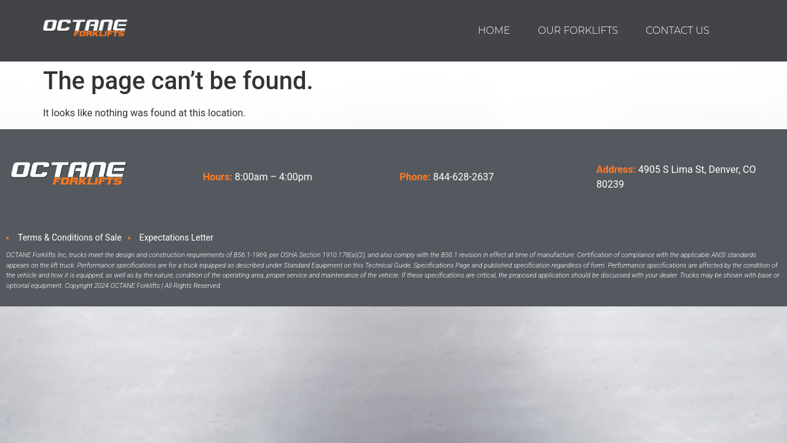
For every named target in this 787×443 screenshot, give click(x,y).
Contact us (677, 30)
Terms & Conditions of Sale (70, 237)
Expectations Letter (176, 237)
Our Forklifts (578, 30)
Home (494, 30)
